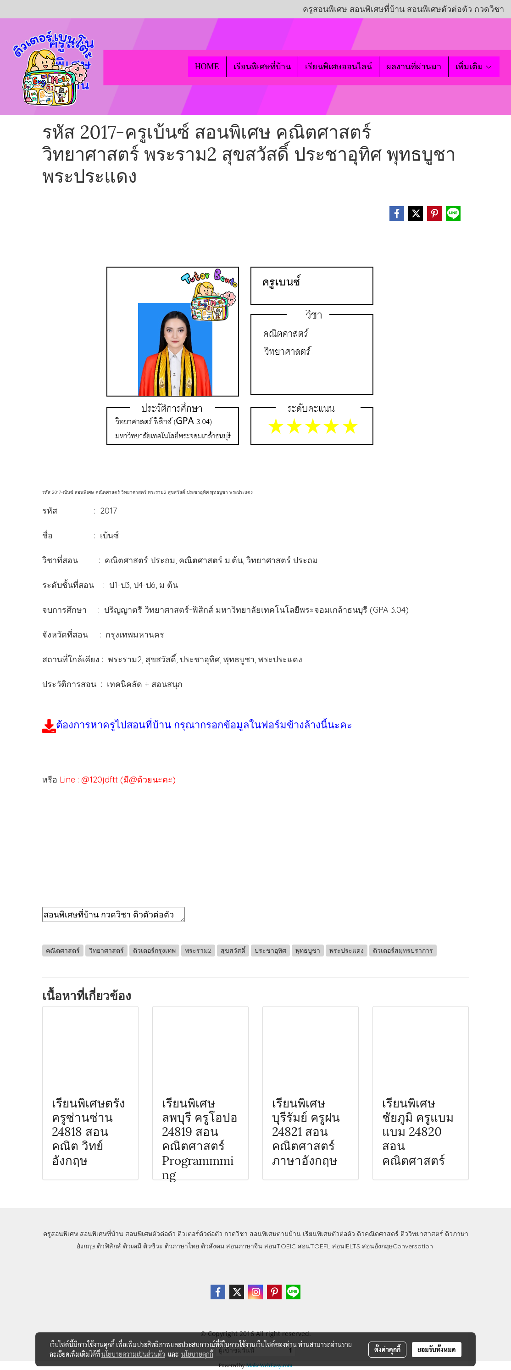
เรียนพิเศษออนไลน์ (338, 66)
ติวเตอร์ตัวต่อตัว (200, 1234)
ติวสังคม (212, 1246)
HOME (207, 66)
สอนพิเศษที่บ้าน (101, 1234)
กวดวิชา (236, 1234)
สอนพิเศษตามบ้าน (275, 1234)
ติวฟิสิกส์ (109, 1246)
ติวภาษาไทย (182, 1246)
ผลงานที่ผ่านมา (413, 66)
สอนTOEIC (280, 1246)
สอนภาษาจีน (244, 1246)
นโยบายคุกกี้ (197, 1354)
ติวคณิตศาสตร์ (378, 1234)
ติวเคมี (132, 1246)
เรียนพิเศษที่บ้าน (262, 66)
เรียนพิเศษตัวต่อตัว (330, 1234)
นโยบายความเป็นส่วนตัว (133, 1354)
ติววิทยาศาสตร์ (421, 1234)
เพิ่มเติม (474, 66)
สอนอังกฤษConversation (397, 1246)
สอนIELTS (346, 1246)
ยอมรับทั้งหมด (436, 1349)
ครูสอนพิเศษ (60, 1234)
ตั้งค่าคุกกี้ (387, 1349)
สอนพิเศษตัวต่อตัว (150, 1234)
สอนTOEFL (314, 1246)
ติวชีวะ (153, 1246)
